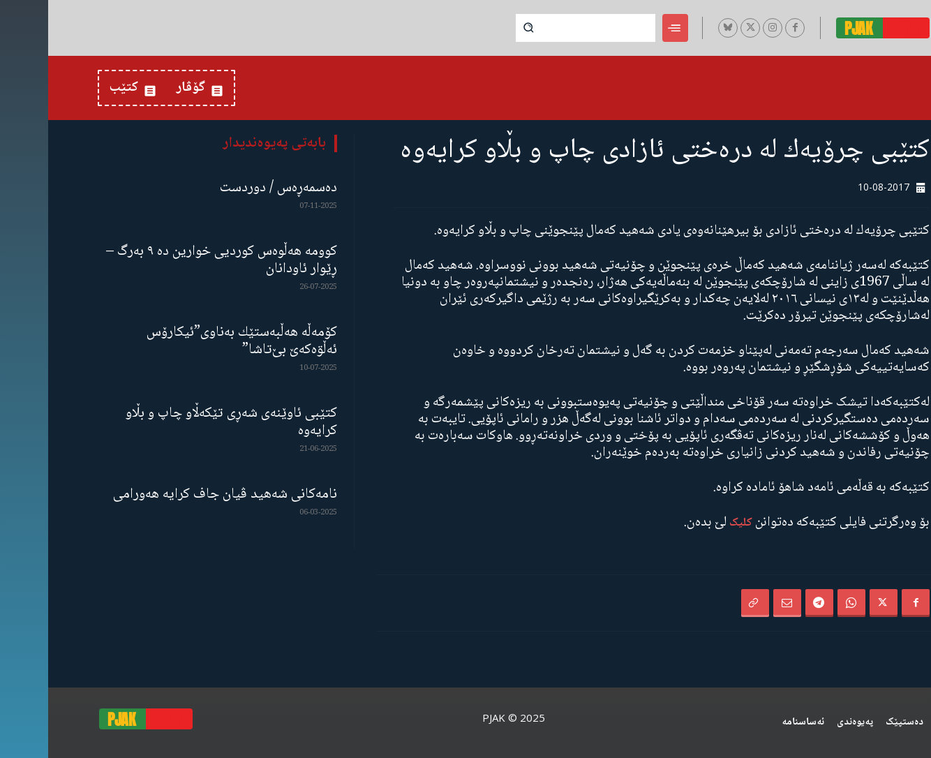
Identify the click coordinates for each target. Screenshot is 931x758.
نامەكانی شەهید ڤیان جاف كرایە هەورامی (177, 494)
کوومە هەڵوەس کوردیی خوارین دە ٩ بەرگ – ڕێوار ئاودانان (173, 260)
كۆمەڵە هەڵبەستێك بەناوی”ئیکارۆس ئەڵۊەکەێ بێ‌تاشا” (193, 341)
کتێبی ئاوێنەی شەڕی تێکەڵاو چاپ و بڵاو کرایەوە (183, 422)
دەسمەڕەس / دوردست (230, 188)
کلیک (692, 523)
